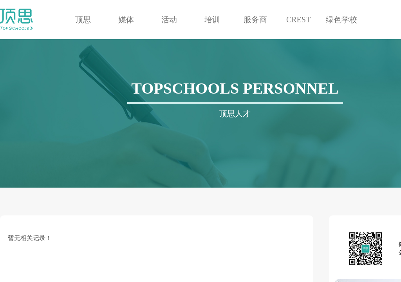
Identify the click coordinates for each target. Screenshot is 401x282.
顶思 (83, 19)
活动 (169, 19)
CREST (298, 19)
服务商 (255, 19)
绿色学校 (341, 19)
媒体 (126, 19)
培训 (212, 19)
